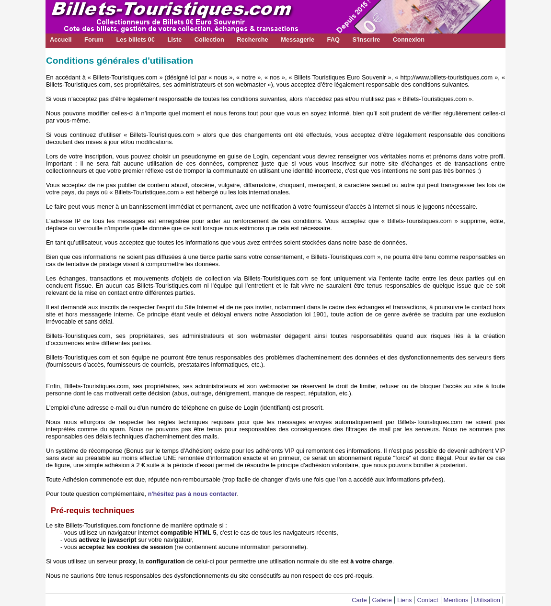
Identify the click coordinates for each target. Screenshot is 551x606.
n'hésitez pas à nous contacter (192, 493)
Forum (93, 39)
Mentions (456, 600)
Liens (404, 600)
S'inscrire (366, 39)
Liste (174, 39)
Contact (427, 600)
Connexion (409, 39)
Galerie (382, 600)
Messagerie (297, 39)
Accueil (61, 39)
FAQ (333, 39)
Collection (209, 39)
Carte (359, 600)
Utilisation (487, 600)
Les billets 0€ (135, 39)
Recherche (252, 39)
